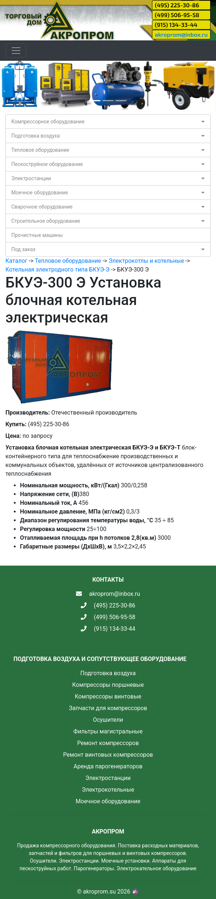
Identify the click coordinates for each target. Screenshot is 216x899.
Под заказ (23, 249)
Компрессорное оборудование (47, 121)
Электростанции (31, 178)
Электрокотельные (108, 789)
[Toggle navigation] (16, 50)
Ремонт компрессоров (108, 743)
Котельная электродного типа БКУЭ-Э (57, 269)
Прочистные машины (37, 235)
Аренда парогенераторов (108, 766)
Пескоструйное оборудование (47, 164)
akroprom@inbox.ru (181, 34)
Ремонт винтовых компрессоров (108, 754)
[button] (16, 86)
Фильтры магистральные (108, 731)
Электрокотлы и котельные (146, 260)
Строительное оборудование (45, 221)
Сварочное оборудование (42, 207)
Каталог (16, 260)
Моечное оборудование (39, 192)
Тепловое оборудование (40, 150)
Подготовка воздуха (35, 136)
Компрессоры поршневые (108, 684)
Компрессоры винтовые (108, 696)
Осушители (108, 719)
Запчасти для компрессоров (108, 708)
